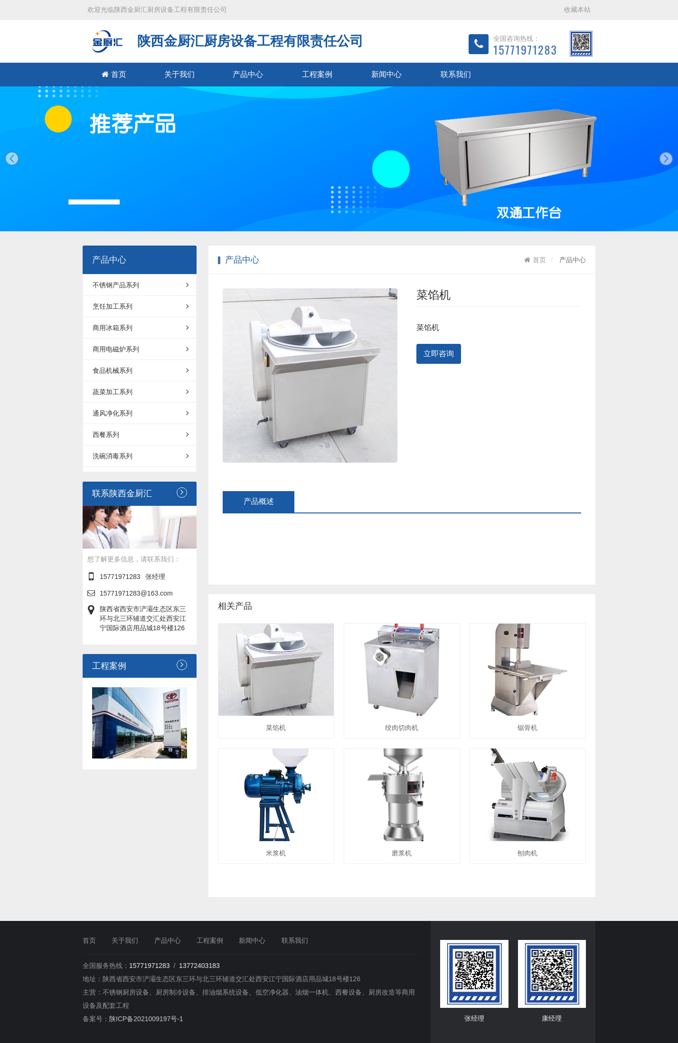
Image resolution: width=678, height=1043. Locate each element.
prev (12, 159)
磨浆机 (402, 853)
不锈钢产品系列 (141, 285)
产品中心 (248, 74)
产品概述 (259, 501)
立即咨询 (439, 354)
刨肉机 (527, 853)
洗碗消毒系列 (141, 456)
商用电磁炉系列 (141, 349)
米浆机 (276, 853)
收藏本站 (577, 9)
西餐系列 (141, 434)
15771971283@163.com (136, 593)
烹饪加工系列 (141, 306)
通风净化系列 (141, 413)
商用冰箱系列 (141, 327)
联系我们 (456, 74)
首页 (114, 74)
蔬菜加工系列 (141, 391)
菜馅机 (276, 727)
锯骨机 (527, 727)
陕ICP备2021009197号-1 (146, 1019)
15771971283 (120, 576)
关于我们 (179, 74)
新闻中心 (386, 74)
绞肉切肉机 (401, 727)
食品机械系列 (141, 370)
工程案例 (317, 74)
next (666, 159)
